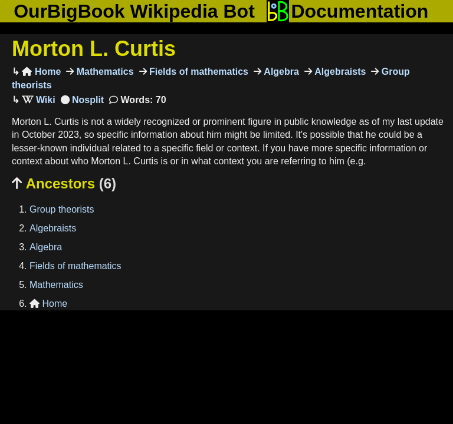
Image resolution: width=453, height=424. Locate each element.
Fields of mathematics (198, 72)
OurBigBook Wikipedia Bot (134, 11)
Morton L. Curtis (94, 49)
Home (41, 72)
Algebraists (339, 72)
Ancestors (64, 183)
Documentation (347, 11)
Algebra (280, 72)
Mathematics (103, 72)
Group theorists (61, 209)
